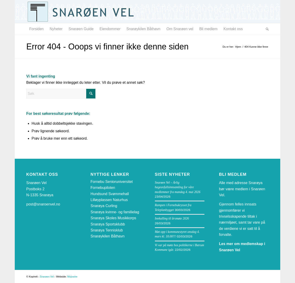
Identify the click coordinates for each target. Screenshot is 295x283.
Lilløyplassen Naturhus (109, 200)
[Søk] (266, 29)
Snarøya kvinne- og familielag (115, 212)
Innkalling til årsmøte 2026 (172, 218)
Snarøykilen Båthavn (108, 236)
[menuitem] (36, 29)
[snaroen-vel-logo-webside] (84, 11)
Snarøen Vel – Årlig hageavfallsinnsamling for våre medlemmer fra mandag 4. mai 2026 (178, 187)
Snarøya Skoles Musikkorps (113, 218)
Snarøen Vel (47, 276)
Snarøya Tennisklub (107, 230)
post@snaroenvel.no (43, 204)
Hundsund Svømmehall (110, 194)
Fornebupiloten (103, 188)
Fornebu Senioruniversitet (112, 182)
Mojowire (72, 276)
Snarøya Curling (104, 206)
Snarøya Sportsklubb (108, 224)
